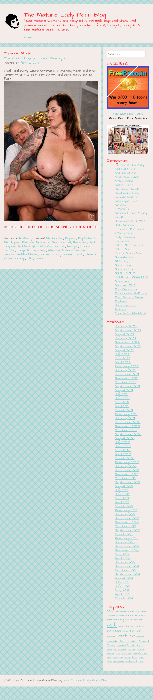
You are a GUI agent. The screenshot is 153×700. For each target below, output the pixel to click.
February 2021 (126, 414)
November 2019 (126, 474)
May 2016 (122, 554)
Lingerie (23, 250)
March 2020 (124, 458)
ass (135, 653)
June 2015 (122, 586)
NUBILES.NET (125, 273)
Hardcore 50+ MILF (131, 221)
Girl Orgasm (119, 649)
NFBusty (26, 238)
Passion (9, 254)
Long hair (39, 250)
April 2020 (123, 454)
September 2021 (127, 386)
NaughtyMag (124, 257)
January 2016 (125, 562)
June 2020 (123, 446)
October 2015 (125, 570)
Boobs (133, 615)
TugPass (121, 301)
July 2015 (122, 582)
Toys (109, 649)
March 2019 (124, 506)
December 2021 (127, 374)
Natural (67, 250)
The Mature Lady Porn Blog (65, 15)
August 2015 (124, 578)
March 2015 (124, 598)
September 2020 (128, 434)
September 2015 (127, 574)
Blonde (131, 645)
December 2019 (127, 470)
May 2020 (123, 450)
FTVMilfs (122, 209)
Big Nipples (12, 242)
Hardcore (121, 611)
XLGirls (120, 309)
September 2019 (127, 482)
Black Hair (126, 653)
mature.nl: (122, 241)
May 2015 (122, 590)
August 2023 (124, 334)
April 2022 (123, 362)
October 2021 (125, 382)
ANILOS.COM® (125, 173)
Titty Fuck (35, 258)
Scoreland (122, 281)
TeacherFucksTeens (131, 293)
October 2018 (125, 526)
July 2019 (121, 490)
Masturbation (126, 626)
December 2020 (127, 422)
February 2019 (126, 510)
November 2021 (126, 378)
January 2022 (125, 370)
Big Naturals (87, 238)
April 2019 (122, 502)
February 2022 (127, 366)
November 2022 (127, 342)
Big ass (70, 238)
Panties (80, 250)
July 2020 (122, 442)
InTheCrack (124, 233)
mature (126, 636)
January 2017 (125, 542)
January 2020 (125, 466)
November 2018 (127, 522)
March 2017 (124, 534)
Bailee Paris (124, 185)
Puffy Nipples (28, 254)
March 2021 (124, 410)
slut (115, 619)
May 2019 (122, 498)
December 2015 (127, 566)
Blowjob (28, 242)
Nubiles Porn (124, 269)
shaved (130, 611)
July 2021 (121, 394)
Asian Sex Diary (127, 177)
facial (139, 645)
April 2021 (122, 406)
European (80, 242)
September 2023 (128, 330)
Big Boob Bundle (127, 189)
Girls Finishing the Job (48, 246)
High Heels (141, 611)
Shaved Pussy (51, 254)
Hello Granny (124, 225)
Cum (121, 657)
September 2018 (127, 530)
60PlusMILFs (125, 169)
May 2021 (122, 402)
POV (115, 657)
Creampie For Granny (126, 203)
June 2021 (122, 398)
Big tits (124, 641)
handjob (72, 246)
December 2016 (127, 546)
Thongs (20, 258)
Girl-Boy (24, 246)
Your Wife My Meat (130, 313)
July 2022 (122, 354)
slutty (128, 657)
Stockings (139, 626)
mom (109, 619)
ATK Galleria (124, 181)
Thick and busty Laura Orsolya (34, 58)
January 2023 (125, 338)
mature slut (123, 615)
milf (112, 625)
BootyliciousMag (127, 193)
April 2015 (122, 594)
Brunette (43, 242)
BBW (110, 611)
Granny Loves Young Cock (131, 215)
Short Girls (137, 619)
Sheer (68, 254)
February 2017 (126, 538)
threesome (119, 661)
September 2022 (128, 346)
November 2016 (127, 550)
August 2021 (124, 390)
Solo (109, 657)
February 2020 (127, 462)
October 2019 (125, 478)
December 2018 (127, 518)
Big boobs (114, 631)
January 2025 (126, 326)
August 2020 (124, 438)
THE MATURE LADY (128, 114)
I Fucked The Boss (129, 229)
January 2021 (125, 418)
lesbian (134, 641)
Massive (54, 250)
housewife (112, 641)
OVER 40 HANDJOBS (131, 277)
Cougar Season (126, 197)
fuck (134, 657)
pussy (141, 615)
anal (118, 653)
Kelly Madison (125, 237)
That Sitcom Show (129, 297)
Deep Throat (61, 242)
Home (28, 38)
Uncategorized (125, 305)
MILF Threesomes (129, 245)
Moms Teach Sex (128, 253)
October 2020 (126, 430)
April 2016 (122, 558)
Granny (142, 653)
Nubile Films (123, 265)
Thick (79, 254)
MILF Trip (122, 249)
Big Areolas (54, 238)
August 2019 (124, 486)
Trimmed (121, 645)
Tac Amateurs (126, 289)
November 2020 (127, 426)
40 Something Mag (129, 165)
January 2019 (125, 514)
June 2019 (122, 494)
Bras (125, 631)
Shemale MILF (126, 285)
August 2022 (124, 350)
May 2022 (122, 358)
